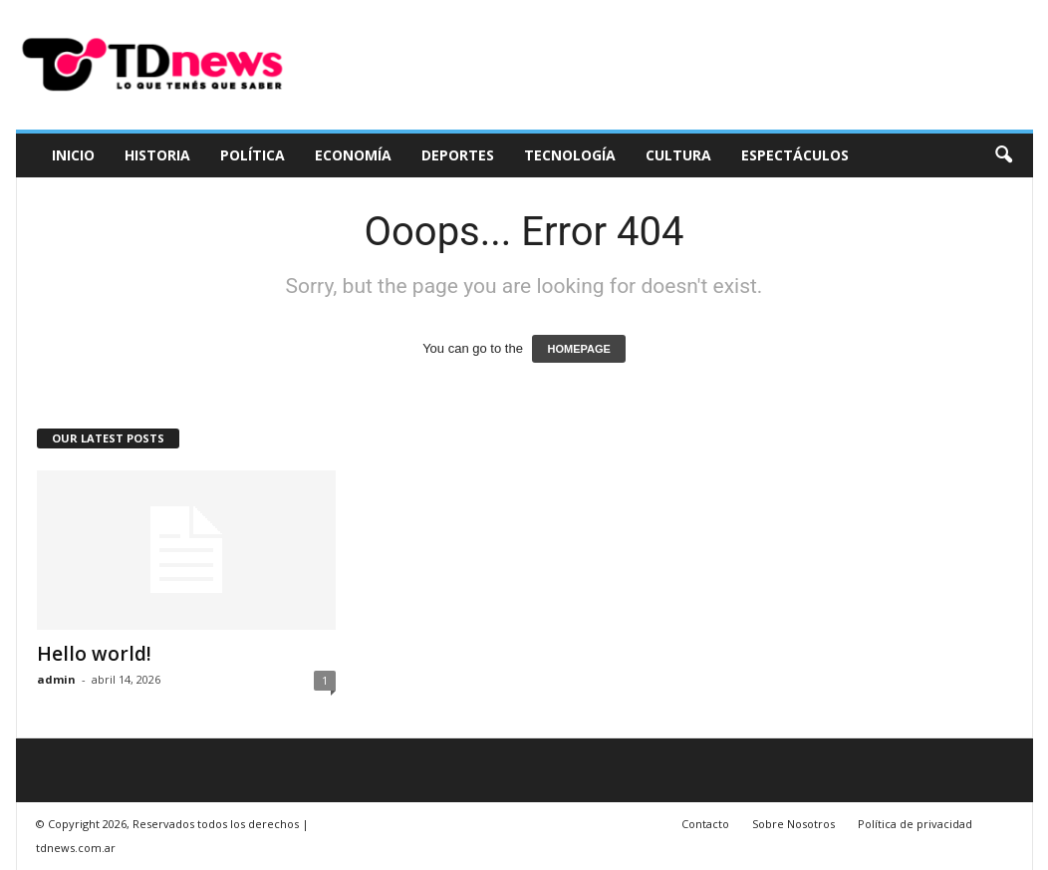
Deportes (457, 154)
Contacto (705, 823)
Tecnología (570, 154)
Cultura (678, 154)
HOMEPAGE (578, 349)
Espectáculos (795, 154)
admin (56, 679)
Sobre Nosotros (793, 823)
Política (252, 154)
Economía (353, 154)
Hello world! (94, 654)
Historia (157, 154)
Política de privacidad (915, 823)
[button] (1003, 155)
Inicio (73, 154)
